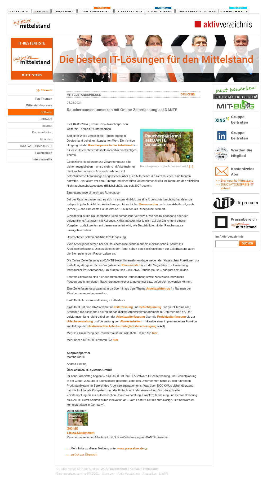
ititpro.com (108, 473)
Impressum (150, 468)
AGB (104, 468)
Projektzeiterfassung (171, 316)
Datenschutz (118, 468)
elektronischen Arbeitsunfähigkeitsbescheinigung (122, 326)
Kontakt (135, 468)
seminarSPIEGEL (88, 473)
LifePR (163, 473)
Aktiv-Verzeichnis (129, 473)
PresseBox (150, 473)
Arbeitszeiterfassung (130, 316)
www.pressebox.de (130, 448)
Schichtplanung (150, 307)
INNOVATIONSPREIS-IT (36, 145)
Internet (47, 125)
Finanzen (46, 139)
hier (154, 333)
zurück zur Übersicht (84, 454)
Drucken (188, 94)
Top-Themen (43, 98)
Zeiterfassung (123, 307)
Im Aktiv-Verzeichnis (229, 236)
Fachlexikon (43, 152)
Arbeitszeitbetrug (158, 288)
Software (46, 112)
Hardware (45, 118)
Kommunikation (42, 132)
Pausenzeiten (148, 204)
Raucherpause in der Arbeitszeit (110, 145)
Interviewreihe (42, 159)
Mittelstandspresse (39, 105)
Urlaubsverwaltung (80, 321)
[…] (191, 166)
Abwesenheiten (131, 321)
